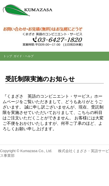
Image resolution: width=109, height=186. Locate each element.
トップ (7, 56)
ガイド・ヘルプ (24, 56)
